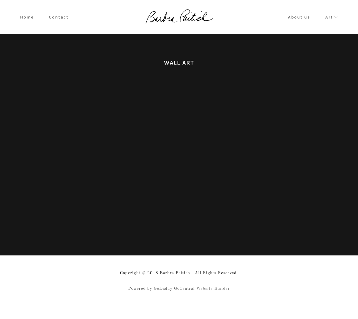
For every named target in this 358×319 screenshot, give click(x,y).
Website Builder (213, 301)
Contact (59, 17)
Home (27, 17)
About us (299, 17)
